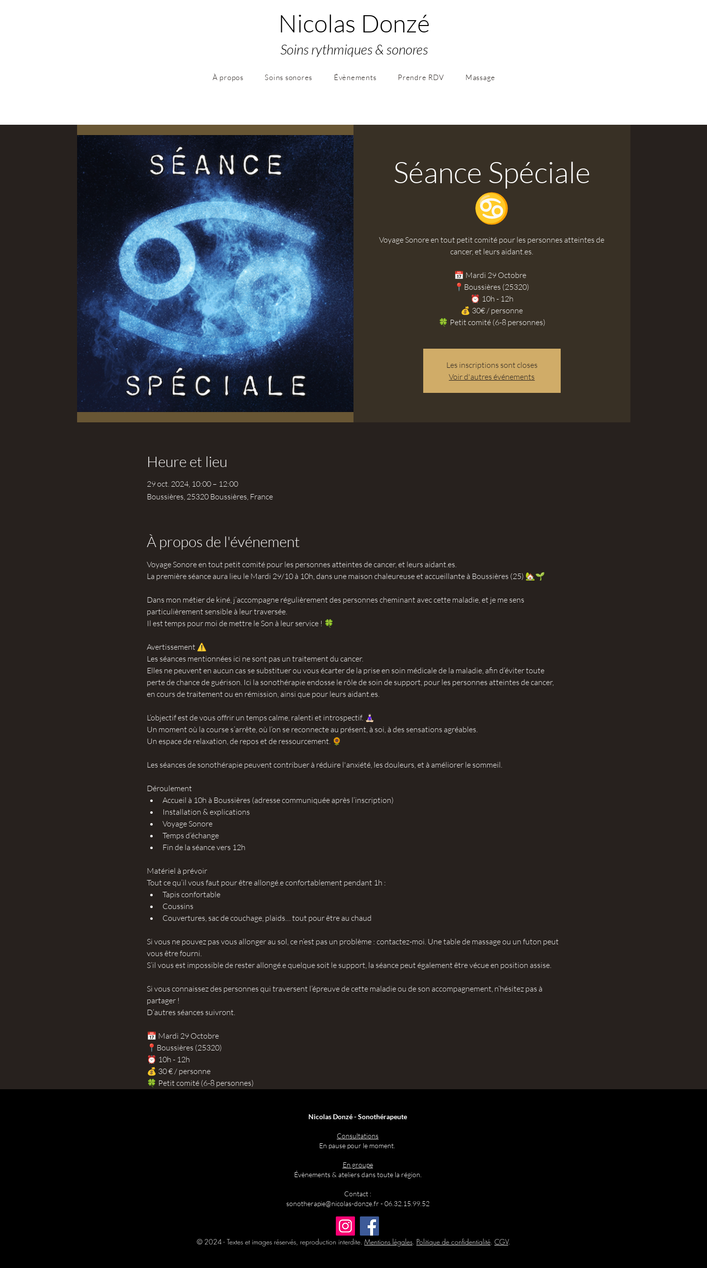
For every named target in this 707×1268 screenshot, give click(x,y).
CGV (501, 1241)
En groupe (358, 1164)
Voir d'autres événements (492, 377)
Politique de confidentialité (453, 1241)
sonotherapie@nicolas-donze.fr (332, 1203)
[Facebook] (369, 1226)
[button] (228, 77)
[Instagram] (345, 1226)
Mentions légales (388, 1241)
